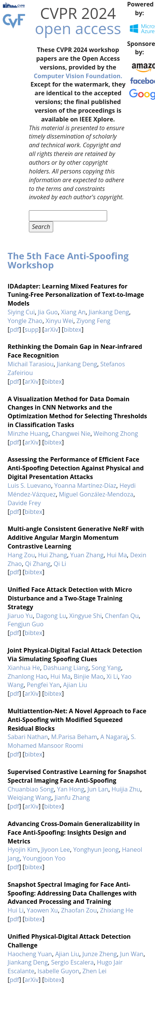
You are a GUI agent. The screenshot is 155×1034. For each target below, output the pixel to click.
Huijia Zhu (126, 789)
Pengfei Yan (43, 685)
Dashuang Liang (66, 668)
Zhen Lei (94, 971)
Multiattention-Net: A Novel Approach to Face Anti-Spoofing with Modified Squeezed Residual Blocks (77, 720)
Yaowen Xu (42, 910)
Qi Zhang (38, 564)
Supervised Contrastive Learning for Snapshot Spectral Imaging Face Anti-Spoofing (77, 776)
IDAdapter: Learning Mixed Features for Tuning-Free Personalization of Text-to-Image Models (76, 295)
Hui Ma (117, 555)
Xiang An (73, 312)
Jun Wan (132, 954)
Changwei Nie (71, 433)
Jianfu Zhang (72, 797)
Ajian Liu (75, 685)
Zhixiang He (116, 910)
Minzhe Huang (28, 433)
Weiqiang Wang (29, 797)
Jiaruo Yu (20, 616)
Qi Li (60, 564)
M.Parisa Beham (74, 737)
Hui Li (16, 910)
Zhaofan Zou (79, 910)
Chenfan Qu (122, 616)
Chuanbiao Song (31, 789)
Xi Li (112, 676)
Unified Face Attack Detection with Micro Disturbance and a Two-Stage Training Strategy (70, 598)
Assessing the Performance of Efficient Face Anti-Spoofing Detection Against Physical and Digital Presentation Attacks (76, 468)
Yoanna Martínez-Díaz (85, 485)
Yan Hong (70, 789)
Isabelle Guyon (58, 971)
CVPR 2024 (78, 13)
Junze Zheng (99, 954)
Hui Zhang (52, 555)
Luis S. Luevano (29, 485)
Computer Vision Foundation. (78, 76)
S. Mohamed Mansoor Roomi (72, 741)
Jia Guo (48, 312)
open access (78, 28)
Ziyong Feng (93, 321)
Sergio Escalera (72, 962)
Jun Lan (97, 789)
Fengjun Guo (26, 624)
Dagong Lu (51, 616)
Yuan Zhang (87, 555)
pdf (14, 329)
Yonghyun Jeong (96, 849)
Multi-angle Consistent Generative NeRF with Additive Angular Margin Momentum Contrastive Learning (76, 537)
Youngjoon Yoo (44, 858)
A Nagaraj (114, 737)
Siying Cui (21, 312)
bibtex (73, 329)
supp (32, 329)
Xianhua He (24, 668)
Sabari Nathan (28, 737)
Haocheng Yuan (30, 954)
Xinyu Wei (59, 321)
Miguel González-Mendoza (96, 494)
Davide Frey (24, 503)
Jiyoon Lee (55, 849)
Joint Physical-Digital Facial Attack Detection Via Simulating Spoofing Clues (75, 654)
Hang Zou (21, 555)
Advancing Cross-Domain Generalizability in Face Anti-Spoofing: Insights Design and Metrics (74, 832)
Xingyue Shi (85, 616)
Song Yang (106, 668)
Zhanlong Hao (27, 676)
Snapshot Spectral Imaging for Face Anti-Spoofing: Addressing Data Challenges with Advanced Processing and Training (72, 893)
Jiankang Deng (109, 312)
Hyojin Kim (23, 849)
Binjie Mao (88, 676)
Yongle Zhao (25, 321)
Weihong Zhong (115, 433)
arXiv (51, 329)
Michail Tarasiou (31, 364)
